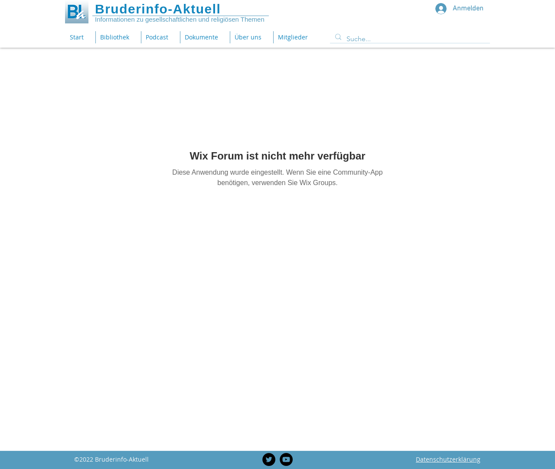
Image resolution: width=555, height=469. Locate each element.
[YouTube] (286, 459)
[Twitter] (268, 459)
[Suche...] (409, 38)
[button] (205, 37)
